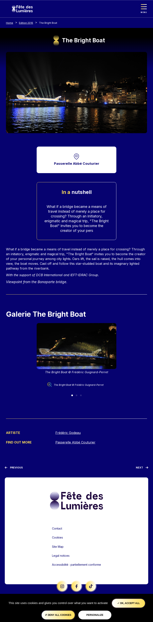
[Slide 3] (81, 395)
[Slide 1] (72, 395)
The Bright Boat (48, 22)
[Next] (142, 467)
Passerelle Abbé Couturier (76, 164)
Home (9, 22)
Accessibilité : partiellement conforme (76, 564)
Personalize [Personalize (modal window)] (94, 615)
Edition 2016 (26, 22)
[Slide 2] (76, 395)
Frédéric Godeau (68, 433)
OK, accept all (128, 603)
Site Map (58, 546)
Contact (57, 528)
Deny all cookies (58, 615)
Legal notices (61, 555)
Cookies (57, 537)
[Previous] (14, 467)
